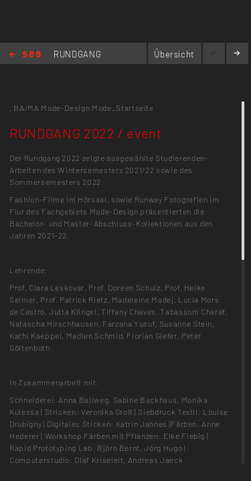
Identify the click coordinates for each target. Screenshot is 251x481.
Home (25, 55)
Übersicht (174, 54)
